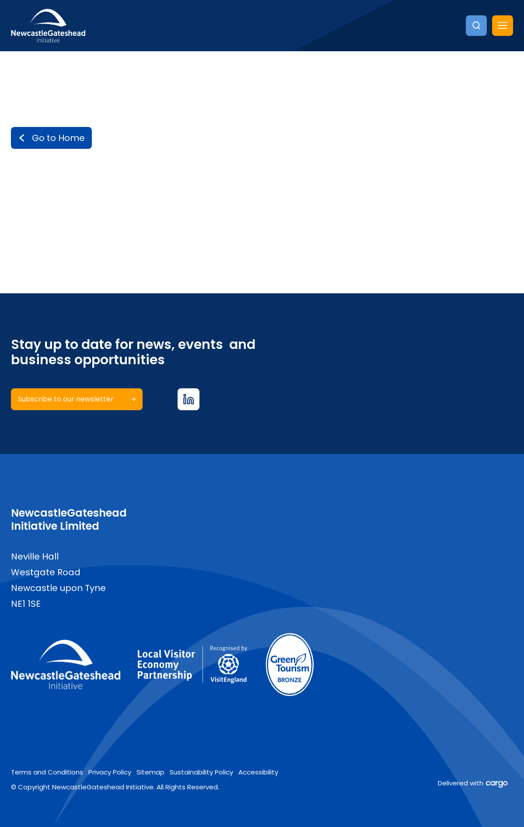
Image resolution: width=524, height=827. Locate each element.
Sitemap (150, 771)
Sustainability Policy (201, 771)
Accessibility (258, 771)
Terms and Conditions (47, 771)
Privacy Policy (109, 771)
